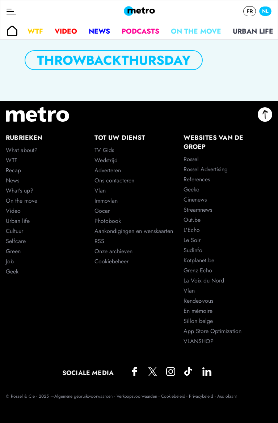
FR (250, 11)
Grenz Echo (198, 270)
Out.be (192, 220)
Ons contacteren (114, 180)
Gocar (102, 211)
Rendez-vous (198, 301)
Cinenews (195, 199)
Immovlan (106, 201)
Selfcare (16, 241)
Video (66, 31)
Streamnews (198, 210)
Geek (12, 271)
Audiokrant (227, 396)
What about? (22, 150)
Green (13, 251)
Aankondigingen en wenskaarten (133, 231)
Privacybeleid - (203, 396)
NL (265, 11)
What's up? (19, 190)
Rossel (191, 159)
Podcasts (140, 31)
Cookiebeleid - (175, 396)
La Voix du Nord (204, 280)
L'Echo (192, 230)
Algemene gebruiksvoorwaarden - (85, 396)
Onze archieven (113, 251)
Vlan (100, 190)
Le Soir (192, 240)
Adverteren (107, 170)
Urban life (253, 31)
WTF (35, 31)
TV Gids (104, 150)
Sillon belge (198, 321)
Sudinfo (193, 250)
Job (10, 261)
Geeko (191, 189)
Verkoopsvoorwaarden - (139, 396)
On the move (196, 31)
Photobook (107, 221)
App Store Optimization (212, 331)
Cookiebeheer (111, 261)
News (99, 31)
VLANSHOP (199, 341)
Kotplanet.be (199, 260)
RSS (99, 241)
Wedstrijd (106, 160)
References (197, 179)
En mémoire (198, 311)
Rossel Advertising (206, 169)
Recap (13, 170)
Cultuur (14, 231)
